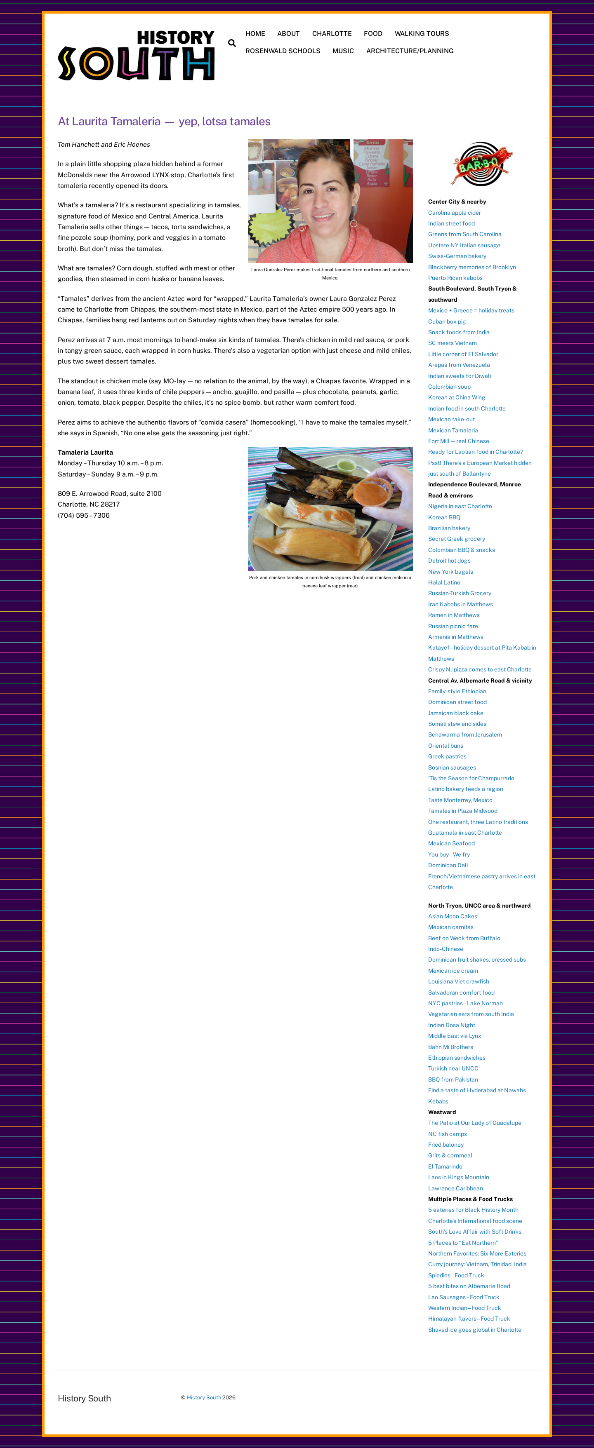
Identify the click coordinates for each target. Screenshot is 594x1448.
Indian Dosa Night (451, 1025)
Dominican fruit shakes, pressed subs (477, 959)
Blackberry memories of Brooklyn (472, 266)
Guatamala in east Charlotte (465, 832)
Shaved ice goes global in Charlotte (474, 1329)
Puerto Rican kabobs (455, 278)
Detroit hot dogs (449, 560)
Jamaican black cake (455, 712)
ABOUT (288, 34)
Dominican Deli (448, 865)
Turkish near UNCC (453, 1068)
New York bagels (450, 571)
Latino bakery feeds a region (465, 789)
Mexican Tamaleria (453, 430)
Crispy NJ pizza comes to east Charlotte (480, 669)
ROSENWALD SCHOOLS (283, 51)
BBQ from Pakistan (453, 1079)
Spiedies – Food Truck (456, 1275)
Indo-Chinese (445, 949)
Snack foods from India (459, 332)
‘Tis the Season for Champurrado (471, 778)
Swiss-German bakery (457, 256)
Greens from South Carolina (465, 234)
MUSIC (343, 51)
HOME (255, 34)
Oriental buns (445, 745)
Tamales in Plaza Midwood (462, 810)
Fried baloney (446, 1144)
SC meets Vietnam (452, 343)
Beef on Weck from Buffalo (464, 937)
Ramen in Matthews (454, 615)
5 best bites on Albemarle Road (469, 1286)
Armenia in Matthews (455, 637)
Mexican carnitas (451, 927)
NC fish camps (447, 1133)
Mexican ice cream (453, 970)
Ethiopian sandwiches (457, 1057)
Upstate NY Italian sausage (464, 245)
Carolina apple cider (454, 212)
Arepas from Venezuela (459, 364)
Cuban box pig (447, 321)
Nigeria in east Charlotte (460, 506)
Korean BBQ (444, 517)
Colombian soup (449, 386)
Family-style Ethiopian (457, 691)
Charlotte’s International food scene (475, 1221)
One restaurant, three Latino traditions (478, 821)
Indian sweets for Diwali (459, 375)
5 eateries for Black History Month (473, 1209)
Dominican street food (457, 702)
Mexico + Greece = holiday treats (471, 310)
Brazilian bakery (449, 528)
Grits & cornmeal (450, 1155)
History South (204, 1397)
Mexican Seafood (451, 843)
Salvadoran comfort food (461, 992)
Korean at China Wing (457, 397)
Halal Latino (444, 582)
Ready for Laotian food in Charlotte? (475, 451)
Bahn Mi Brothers (450, 1046)
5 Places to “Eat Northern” (463, 1242)
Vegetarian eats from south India (471, 1014)
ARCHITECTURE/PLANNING (410, 51)
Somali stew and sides (457, 723)
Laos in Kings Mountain (458, 1177)
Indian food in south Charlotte (467, 408)
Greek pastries (447, 756)
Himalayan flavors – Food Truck (469, 1318)
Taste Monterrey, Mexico (460, 800)
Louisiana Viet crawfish (458, 981)
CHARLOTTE (332, 34)
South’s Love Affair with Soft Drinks (474, 1231)
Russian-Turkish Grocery (459, 593)
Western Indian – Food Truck (464, 1308)
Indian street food (451, 223)
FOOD (373, 34)
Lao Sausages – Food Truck (464, 1296)
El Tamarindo (445, 1166)
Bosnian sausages (452, 767)
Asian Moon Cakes (452, 916)
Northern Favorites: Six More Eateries (477, 1253)
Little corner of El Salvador (463, 354)
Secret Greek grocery (456, 538)
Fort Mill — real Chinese (458, 441)
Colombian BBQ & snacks (461, 550)
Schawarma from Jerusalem (465, 734)
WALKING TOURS (422, 34)
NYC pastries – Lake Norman (465, 1003)
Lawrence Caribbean (455, 1188)
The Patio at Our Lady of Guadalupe (474, 1122)
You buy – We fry (449, 854)
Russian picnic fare (453, 625)
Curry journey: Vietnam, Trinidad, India (477, 1264)
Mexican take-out (451, 419)
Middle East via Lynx (454, 1036)
